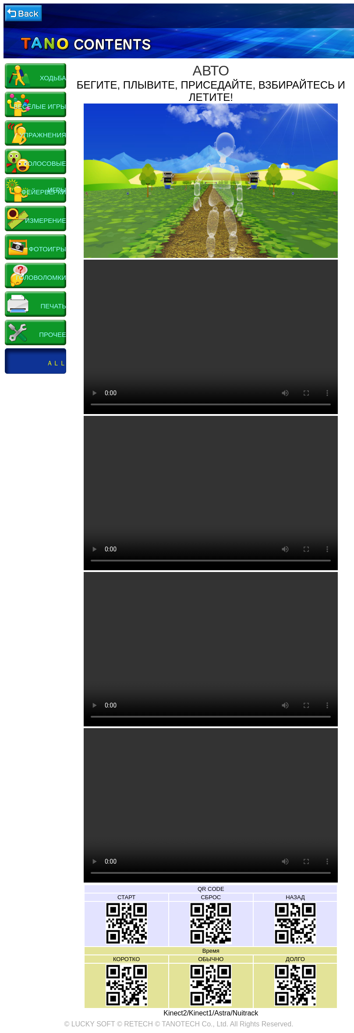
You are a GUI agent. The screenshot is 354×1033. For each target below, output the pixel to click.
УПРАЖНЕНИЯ (43, 135)
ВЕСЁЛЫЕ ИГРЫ (40, 106)
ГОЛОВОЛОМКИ (41, 277)
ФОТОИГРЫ (47, 249)
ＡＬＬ (56, 363)
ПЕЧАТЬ (53, 306)
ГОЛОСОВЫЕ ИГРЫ (45, 168)
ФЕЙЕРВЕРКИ (43, 192)
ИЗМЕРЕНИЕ (45, 220)
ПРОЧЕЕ (52, 334)
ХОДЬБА (53, 78)
